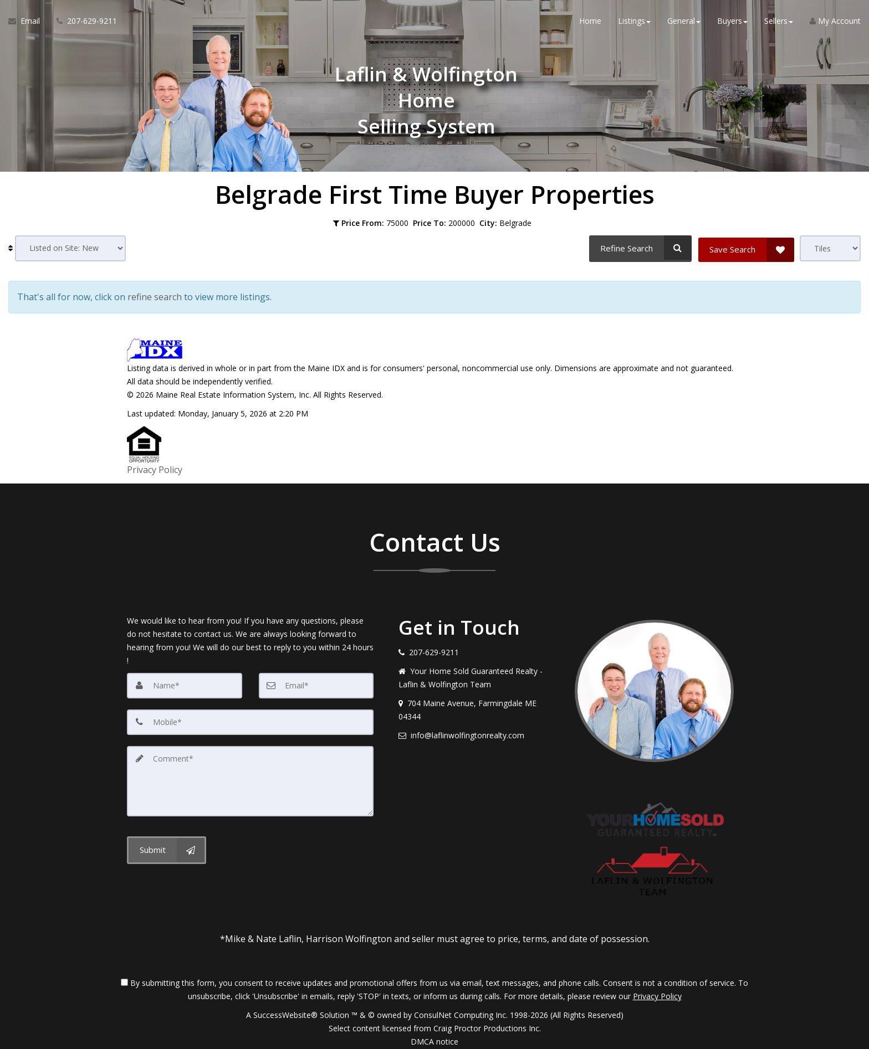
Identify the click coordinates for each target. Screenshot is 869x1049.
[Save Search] (746, 247)
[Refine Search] (639, 247)
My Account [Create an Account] (835, 22)
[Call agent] (82, 22)
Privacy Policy (154, 466)
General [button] (684, 22)
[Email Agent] (28, 22)
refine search (154, 296)
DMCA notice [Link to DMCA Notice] (434, 1036)
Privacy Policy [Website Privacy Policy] (657, 991)
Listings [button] (634, 22)
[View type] (830, 248)
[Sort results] (70, 248)
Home (590, 22)
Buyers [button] (732, 22)
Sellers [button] (778, 22)
